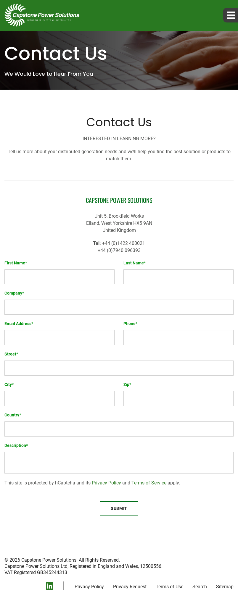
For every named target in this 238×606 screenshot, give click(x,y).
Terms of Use (169, 586)
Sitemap (225, 586)
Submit (119, 508)
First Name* (15, 263)
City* (9, 384)
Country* (12, 415)
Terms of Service (148, 483)
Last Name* (134, 263)
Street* (11, 354)
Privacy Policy (106, 483)
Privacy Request (130, 586)
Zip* (127, 384)
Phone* (130, 323)
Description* (16, 445)
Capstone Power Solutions (48, 560)
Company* (14, 293)
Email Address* (18, 323)
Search (199, 586)
